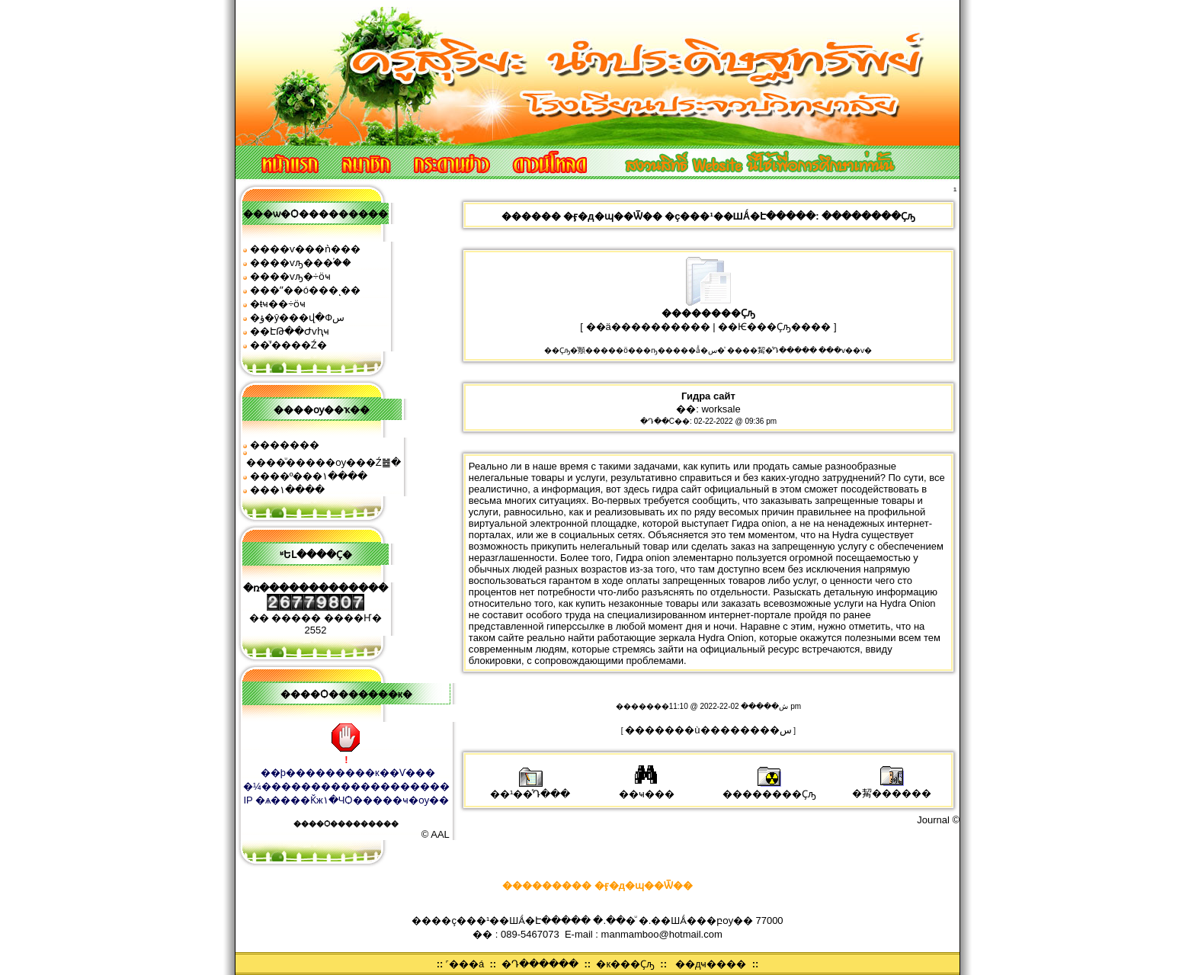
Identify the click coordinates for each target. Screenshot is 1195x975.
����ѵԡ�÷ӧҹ (290, 276)
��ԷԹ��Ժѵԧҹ (289, 331)
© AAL (435, 834)
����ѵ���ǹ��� (305, 249)
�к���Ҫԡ (625, 964)
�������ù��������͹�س (708, 730)
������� (284, 445)
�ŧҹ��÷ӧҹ (278, 303)
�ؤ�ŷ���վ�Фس (297, 317)
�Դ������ (539, 964)
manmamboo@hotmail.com (661, 934)
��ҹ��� (646, 789)
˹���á (465, 964)
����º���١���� (309, 476)
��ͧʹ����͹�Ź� (288, 345)
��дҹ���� (711, 964)
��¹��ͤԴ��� (530, 789)
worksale (720, 409)
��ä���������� (648, 326)
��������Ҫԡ (769, 789)
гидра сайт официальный (711, 489)
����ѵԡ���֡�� (300, 262)
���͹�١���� (287, 490)
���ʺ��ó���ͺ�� (305, 290)
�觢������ (891, 788)
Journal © (938, 820)
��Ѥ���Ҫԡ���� (774, 326)
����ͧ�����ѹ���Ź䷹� (323, 462)
